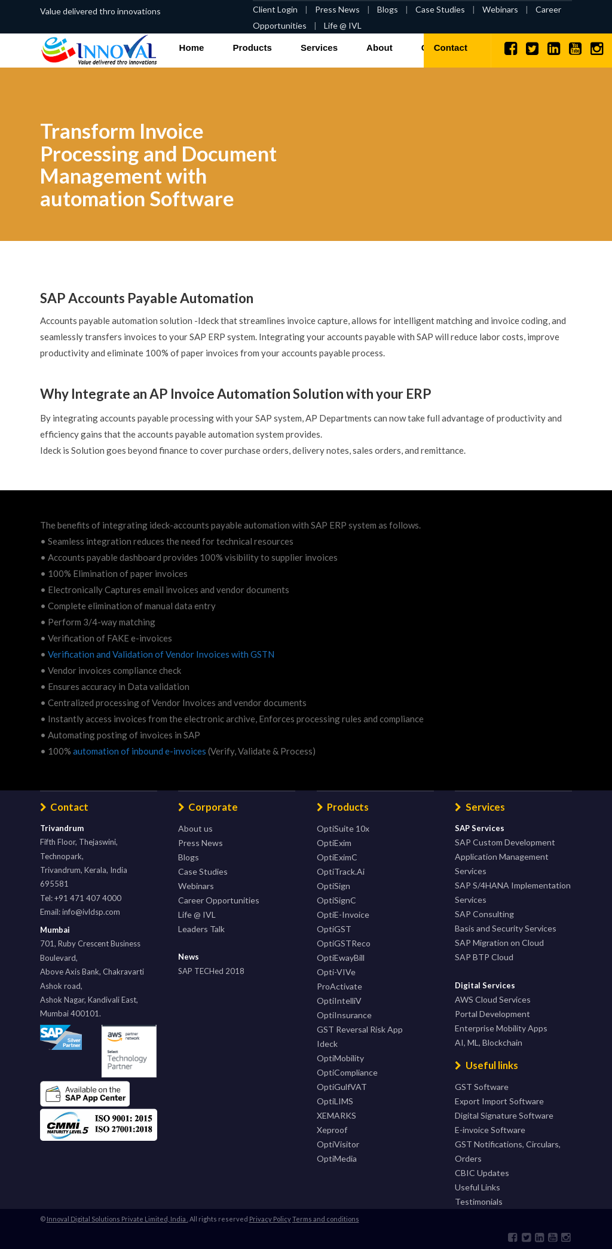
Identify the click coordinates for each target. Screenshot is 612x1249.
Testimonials (479, 1201)
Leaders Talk (201, 929)
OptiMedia (337, 1158)
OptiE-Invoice (343, 914)
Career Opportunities (218, 900)
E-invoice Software (490, 1130)
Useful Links (477, 1187)
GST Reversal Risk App (360, 1029)
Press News (337, 9)
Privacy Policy (270, 1219)
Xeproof (332, 1130)
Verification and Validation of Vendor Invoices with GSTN (161, 654)
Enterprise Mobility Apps (501, 1028)
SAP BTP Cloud (484, 957)
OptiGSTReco (344, 943)
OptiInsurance (344, 1015)
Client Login (275, 9)
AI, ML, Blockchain (488, 1042)
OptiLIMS (335, 1101)
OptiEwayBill (341, 957)
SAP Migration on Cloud (499, 942)
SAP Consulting (484, 914)
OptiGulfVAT (342, 1087)
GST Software (482, 1087)
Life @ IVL (343, 25)
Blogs (387, 9)
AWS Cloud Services (493, 999)
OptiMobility (340, 1058)
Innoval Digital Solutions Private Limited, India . (117, 1219)
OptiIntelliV (339, 1000)
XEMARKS (336, 1115)
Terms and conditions (325, 1219)
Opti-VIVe (336, 972)
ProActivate (339, 986)
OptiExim (334, 843)
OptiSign (333, 886)
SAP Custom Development (505, 842)
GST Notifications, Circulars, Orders (508, 1151)
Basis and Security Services (505, 928)
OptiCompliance (347, 1072)
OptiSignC (336, 900)
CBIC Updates (482, 1173)
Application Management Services (502, 863)
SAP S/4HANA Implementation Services (513, 892)
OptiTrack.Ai (341, 871)
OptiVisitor (338, 1144)
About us (195, 828)
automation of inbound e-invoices (139, 751)
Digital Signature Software (504, 1115)
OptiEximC (337, 857)
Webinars (500, 9)
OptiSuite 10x (343, 828)
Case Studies (440, 9)
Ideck (327, 1044)
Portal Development (492, 1014)
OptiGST (334, 929)
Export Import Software (499, 1101)
